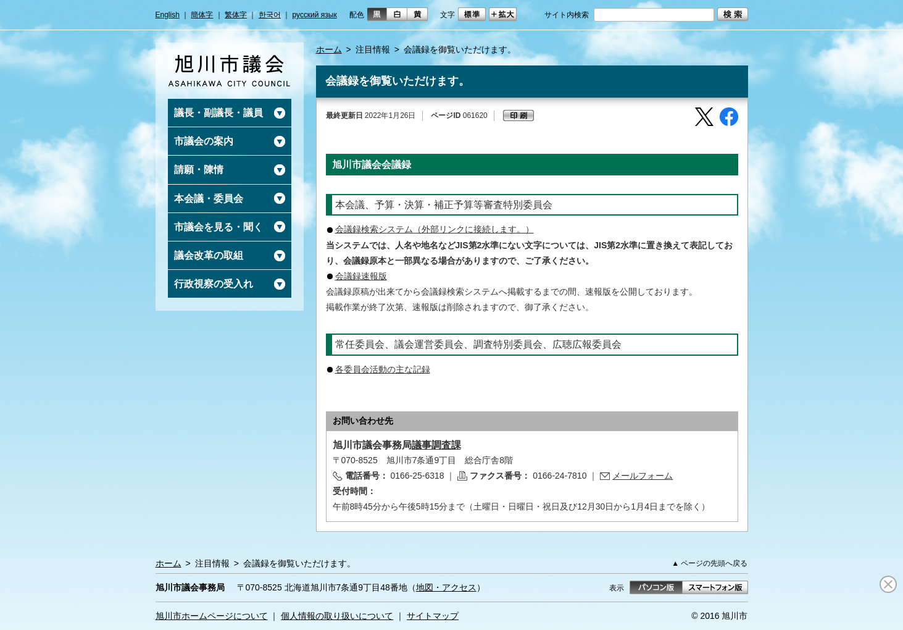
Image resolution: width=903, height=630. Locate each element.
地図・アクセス (446, 587)
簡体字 (202, 14)
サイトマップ (433, 616)
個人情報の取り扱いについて (337, 616)
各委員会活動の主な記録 (382, 369)
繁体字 (236, 14)
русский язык (315, 14)
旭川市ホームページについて (212, 616)
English (168, 14)
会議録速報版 (361, 276)
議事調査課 (436, 445)
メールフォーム (642, 476)
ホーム (329, 49)
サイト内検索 (566, 14)
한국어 (270, 14)
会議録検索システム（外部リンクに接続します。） (434, 229)
